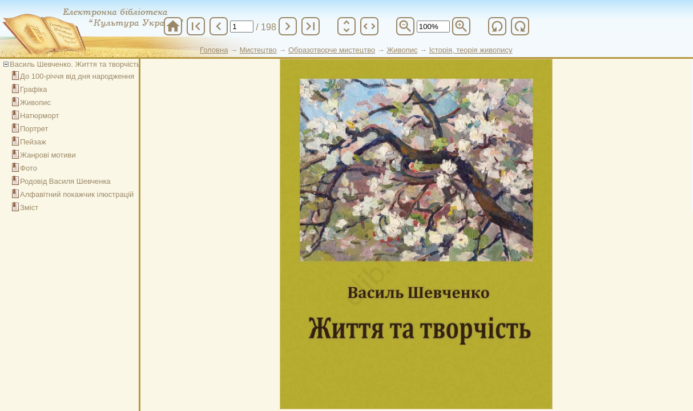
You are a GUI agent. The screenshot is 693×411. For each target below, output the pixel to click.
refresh (497, 26)
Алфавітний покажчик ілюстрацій (77, 194)
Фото (28, 168)
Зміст (29, 207)
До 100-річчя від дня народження (77, 76)
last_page (311, 26)
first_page (196, 26)
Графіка (33, 89)
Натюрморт (39, 115)
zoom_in (461, 26)
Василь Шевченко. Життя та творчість (75, 64)
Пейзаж (33, 142)
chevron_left (219, 26)
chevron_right (288, 26)
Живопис (35, 102)
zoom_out (405, 26)
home (173, 26)
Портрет (34, 128)
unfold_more (346, 26)
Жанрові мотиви (48, 155)
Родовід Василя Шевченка (65, 181)
